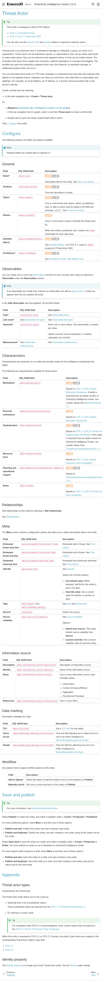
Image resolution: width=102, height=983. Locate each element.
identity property (14, 965)
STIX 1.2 (9, 950)
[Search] (93, 4)
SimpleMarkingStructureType (69, 752)
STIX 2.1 (9, 946)
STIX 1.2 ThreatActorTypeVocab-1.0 (68, 907)
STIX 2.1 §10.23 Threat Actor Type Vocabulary (37, 929)
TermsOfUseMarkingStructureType (72, 740)
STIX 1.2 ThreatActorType (22, 33)
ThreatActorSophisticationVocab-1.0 (83, 449)
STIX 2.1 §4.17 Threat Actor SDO (25, 36)
